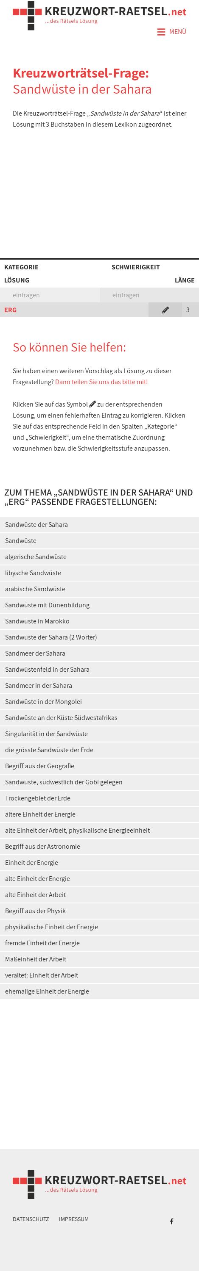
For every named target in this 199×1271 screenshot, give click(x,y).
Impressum (74, 1219)
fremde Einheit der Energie (42, 943)
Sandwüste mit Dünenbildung (47, 605)
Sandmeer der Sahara (35, 653)
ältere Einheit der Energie (40, 814)
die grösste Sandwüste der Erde (49, 749)
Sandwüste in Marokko (37, 621)
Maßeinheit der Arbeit (35, 959)
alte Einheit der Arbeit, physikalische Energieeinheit (77, 830)
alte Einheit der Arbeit (35, 894)
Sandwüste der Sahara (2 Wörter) (51, 637)
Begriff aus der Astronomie (42, 846)
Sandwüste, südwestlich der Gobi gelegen (64, 782)
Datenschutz (31, 1219)
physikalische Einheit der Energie (51, 926)
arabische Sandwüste (35, 588)
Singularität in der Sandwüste (46, 733)
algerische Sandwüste (36, 556)
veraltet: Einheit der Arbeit (41, 975)
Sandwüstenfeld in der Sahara (47, 669)
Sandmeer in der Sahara (38, 685)
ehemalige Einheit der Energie (47, 991)
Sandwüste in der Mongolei (43, 701)
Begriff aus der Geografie (39, 765)
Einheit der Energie (31, 862)
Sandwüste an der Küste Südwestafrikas (61, 717)
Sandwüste (20, 540)
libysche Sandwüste (33, 572)
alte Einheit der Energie (37, 878)
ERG (10, 309)
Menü (171, 32)
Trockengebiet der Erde (37, 798)
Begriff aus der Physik (35, 910)
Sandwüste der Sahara (36, 524)
